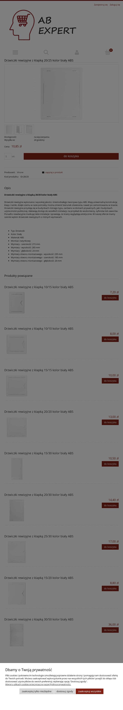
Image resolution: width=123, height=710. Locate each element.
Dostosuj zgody (65, 691)
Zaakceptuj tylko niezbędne (36, 691)
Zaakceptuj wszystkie (89, 691)
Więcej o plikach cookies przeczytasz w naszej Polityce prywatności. (38, 684)
